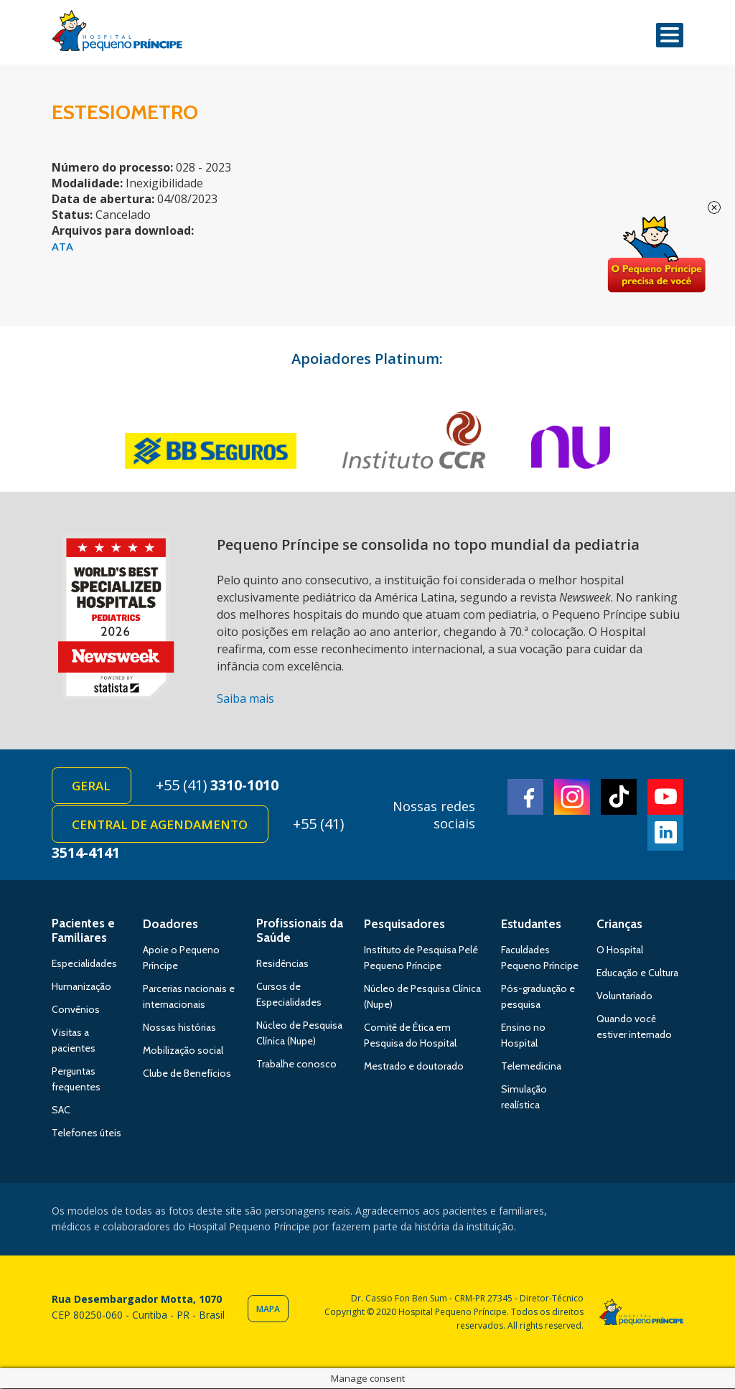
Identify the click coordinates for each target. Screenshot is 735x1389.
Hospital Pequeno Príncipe (117, 33)
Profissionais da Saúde (299, 931)
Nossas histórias (179, 1027)
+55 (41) (218, 785)
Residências (282, 964)
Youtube (665, 797)
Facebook (525, 797)
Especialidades (84, 964)
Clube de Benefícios (187, 1073)
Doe (656, 254)
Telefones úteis (86, 1133)
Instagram (572, 797)
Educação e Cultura (637, 973)
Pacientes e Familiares (83, 931)
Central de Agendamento (160, 825)
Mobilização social (183, 1050)
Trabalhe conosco (296, 1064)
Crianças (619, 924)
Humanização (81, 987)
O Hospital (619, 950)
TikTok (619, 797)
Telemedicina (531, 1066)
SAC (61, 1110)
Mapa (268, 1309)
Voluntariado (624, 996)
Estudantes (531, 924)
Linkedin (665, 833)
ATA (62, 246)
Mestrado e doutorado (414, 1066)
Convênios (76, 1010)
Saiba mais (245, 698)
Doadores (170, 924)
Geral (91, 786)
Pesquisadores (404, 924)
